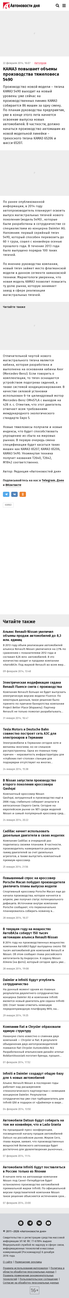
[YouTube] (48, 1223)
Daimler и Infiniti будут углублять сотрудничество (29, 982)
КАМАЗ (8, 505)
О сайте (7, 1262)
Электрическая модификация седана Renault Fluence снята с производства (32, 685)
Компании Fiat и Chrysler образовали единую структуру (32, 1029)
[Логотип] (21, 5)
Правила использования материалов (25, 1268)
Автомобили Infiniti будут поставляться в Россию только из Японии (34, 1169)
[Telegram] (6, 494)
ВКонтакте (13, 485)
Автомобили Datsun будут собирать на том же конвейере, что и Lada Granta (33, 1122)
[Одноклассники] (23, 494)
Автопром (40, 63)
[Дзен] (21, 1223)
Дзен (60, 480)
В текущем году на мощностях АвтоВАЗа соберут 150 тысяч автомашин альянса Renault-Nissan (30, 933)
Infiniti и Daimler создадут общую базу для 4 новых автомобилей (33, 1076)
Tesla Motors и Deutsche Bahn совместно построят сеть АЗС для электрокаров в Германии (29, 733)
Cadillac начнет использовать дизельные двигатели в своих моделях (33, 833)
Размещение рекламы (28, 1262)
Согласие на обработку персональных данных (31, 1282)
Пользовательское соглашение (39, 1279)
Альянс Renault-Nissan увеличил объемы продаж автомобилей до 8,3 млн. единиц (32, 636)
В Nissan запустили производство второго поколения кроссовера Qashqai (29, 784)
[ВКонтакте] (14, 494)
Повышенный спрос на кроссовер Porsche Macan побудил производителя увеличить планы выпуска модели (34, 882)
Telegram (48, 480)
